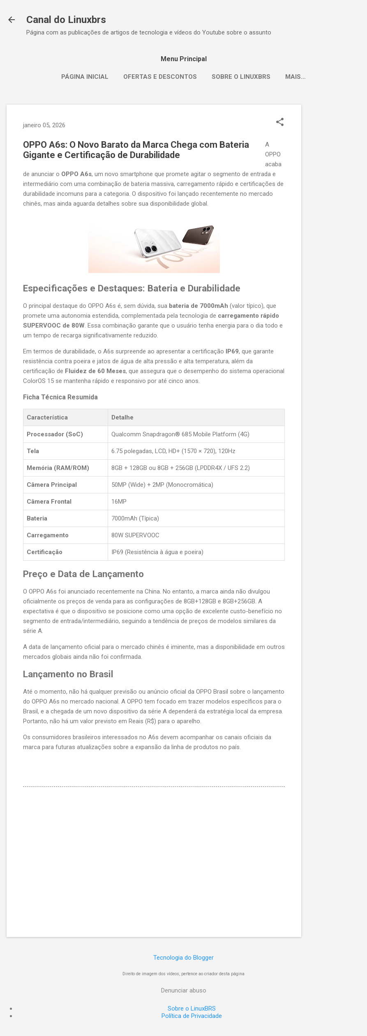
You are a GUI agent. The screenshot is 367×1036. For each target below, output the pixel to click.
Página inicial (84, 76)
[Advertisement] (334, 228)
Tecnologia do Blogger (183, 957)
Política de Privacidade (192, 1016)
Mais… (295, 76)
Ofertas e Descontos (160, 76)
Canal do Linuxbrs (66, 19)
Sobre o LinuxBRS (241, 76)
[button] (280, 122)
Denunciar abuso (183, 990)
